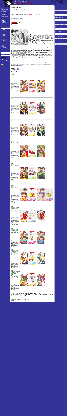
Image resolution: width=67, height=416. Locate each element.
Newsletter (3, 42)
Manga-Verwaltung (4, 22)
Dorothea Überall (19, 18)
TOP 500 (3, 35)
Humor (18, 69)
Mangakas (3, 19)
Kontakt (2, 45)
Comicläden (3, 23)
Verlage (2, 20)
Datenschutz (3, 47)
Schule (22, 69)
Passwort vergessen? (5, 60)
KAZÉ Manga (26, 14)
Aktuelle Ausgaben (4, 9)
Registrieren (3, 59)
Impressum (3, 46)
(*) (11, 88)
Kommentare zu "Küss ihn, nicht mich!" (21, 27)
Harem (15, 69)
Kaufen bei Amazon (15, 87)
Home (2, 8)
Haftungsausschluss (5, 48)
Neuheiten (3, 21)
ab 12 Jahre (16, 68)
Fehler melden (6, 64)
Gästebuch (3, 34)
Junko (17, 11)
